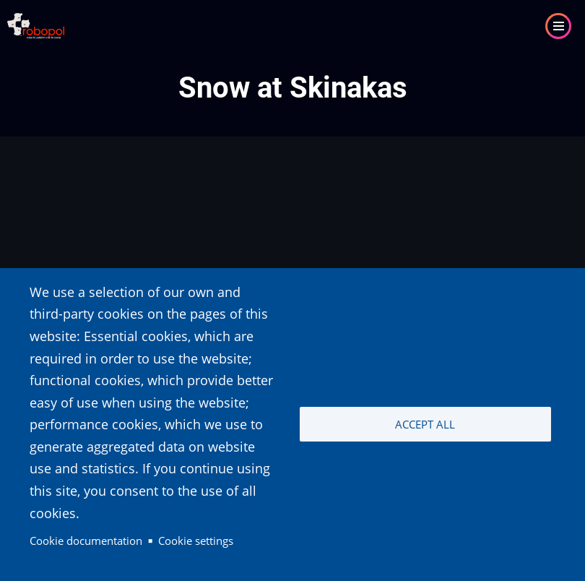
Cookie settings (195, 540)
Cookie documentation (86, 540)
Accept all (425, 424)
